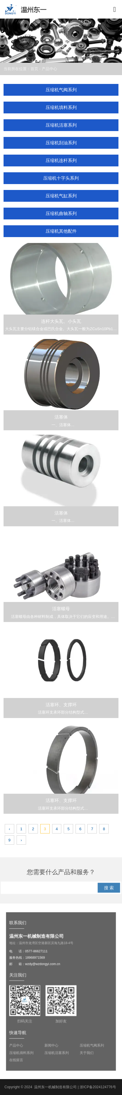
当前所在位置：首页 (21, 69)
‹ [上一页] (9, 829)
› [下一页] (21, 840)
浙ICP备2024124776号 (98, 1087)
